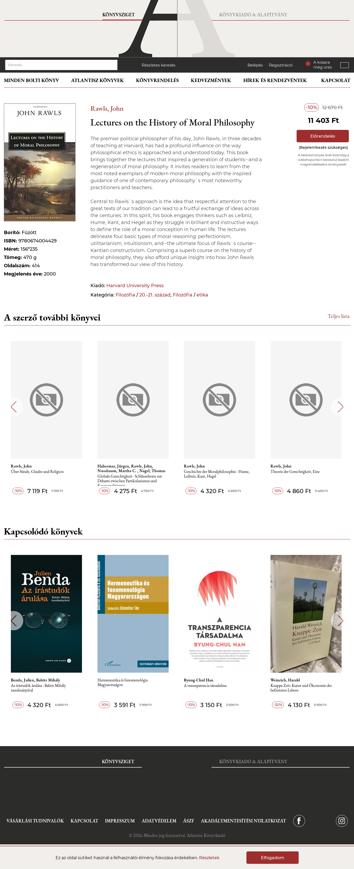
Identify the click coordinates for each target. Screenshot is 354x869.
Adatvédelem (159, 821)
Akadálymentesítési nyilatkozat (243, 821)
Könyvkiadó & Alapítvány (253, 15)
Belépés (255, 65)
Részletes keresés (158, 65)
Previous (13, 407)
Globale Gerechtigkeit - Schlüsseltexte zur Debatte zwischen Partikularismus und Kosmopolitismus (130, 481)
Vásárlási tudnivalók (35, 821)
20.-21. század (154, 295)
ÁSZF (188, 821)
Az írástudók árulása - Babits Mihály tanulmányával (39, 688)
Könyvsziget (118, 15)
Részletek (209, 857)
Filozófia (125, 295)
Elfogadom (272, 857)
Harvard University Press (135, 285)
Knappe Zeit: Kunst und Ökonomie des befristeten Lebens (302, 688)
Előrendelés (322, 136)
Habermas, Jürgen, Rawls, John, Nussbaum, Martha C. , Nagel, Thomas (132, 468)
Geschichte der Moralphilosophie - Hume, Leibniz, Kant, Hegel (218, 474)
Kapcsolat (335, 80)
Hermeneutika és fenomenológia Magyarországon (123, 682)
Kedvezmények (211, 80)
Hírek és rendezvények (275, 80)
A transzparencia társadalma (206, 685)
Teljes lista (339, 316)
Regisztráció (280, 65)
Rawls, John (107, 108)
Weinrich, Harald (286, 680)
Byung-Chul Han (199, 680)
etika (202, 295)
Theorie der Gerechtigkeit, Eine (296, 471)
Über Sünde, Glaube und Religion (38, 471)
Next (340, 407)
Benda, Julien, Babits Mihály (36, 680)
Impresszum (120, 821)
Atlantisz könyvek (97, 80)
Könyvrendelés (157, 80)
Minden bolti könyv (31, 80)
